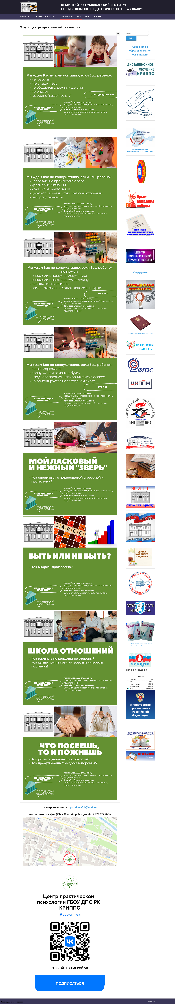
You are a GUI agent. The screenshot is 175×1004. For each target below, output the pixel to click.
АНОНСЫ (38, 17)
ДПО (87, 17)
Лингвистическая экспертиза (140, 479)
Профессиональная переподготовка (140, 333)
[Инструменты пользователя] (118, 34)
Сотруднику (140, 272)
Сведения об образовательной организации (140, 50)
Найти (131, 38)
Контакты (99, 17)
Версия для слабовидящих (12, 1002)
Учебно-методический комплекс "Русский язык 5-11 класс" (140, 645)
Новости (24, 17)
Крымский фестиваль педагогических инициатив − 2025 (140, 150)
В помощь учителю (69, 17)
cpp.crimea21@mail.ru (83, 807)
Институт (50, 17)
